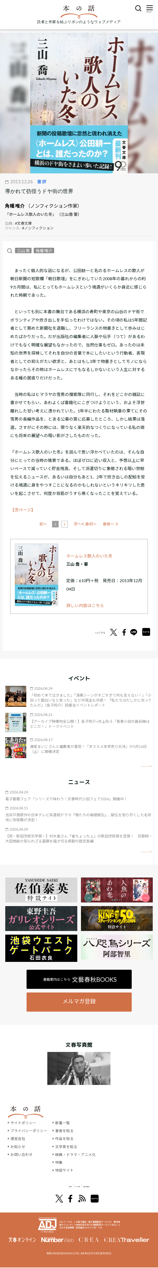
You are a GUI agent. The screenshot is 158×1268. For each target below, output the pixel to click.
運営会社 (18, 1138)
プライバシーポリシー (29, 1130)
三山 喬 (23, 250)
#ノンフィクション (38, 228)
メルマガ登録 (79, 1001)
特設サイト (64, 1170)
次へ (96, 524)
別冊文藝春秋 (106, 1185)
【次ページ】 (22, 509)
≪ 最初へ (47, 524)
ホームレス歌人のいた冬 (89, 555)
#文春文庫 (23, 223)
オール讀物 (72, 1185)
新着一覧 (62, 1123)
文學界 (45, 1185)
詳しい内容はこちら (85, 605)
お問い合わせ (22, 1154)
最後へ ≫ (111, 524)
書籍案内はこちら (80, 979)
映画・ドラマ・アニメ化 (75, 1154)
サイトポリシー (23, 1123)
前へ (62, 524)
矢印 (146, 766)
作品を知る (64, 1138)
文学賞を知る (66, 1146)
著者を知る (64, 1130)
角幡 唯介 (15, 206)
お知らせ (18, 1146)
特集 (59, 1162)
